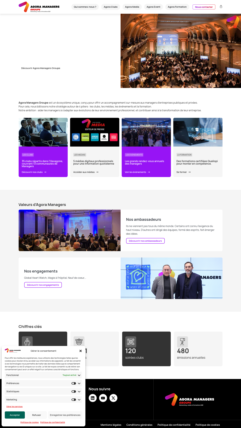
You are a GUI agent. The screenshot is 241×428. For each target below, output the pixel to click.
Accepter (15, 415)
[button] (80, 350)
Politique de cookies (29, 422)
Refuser (36, 415)
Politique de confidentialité (52, 422)
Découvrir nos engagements (43, 285)
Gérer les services (14, 406)
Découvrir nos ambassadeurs (145, 240)
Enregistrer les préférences (65, 415)
